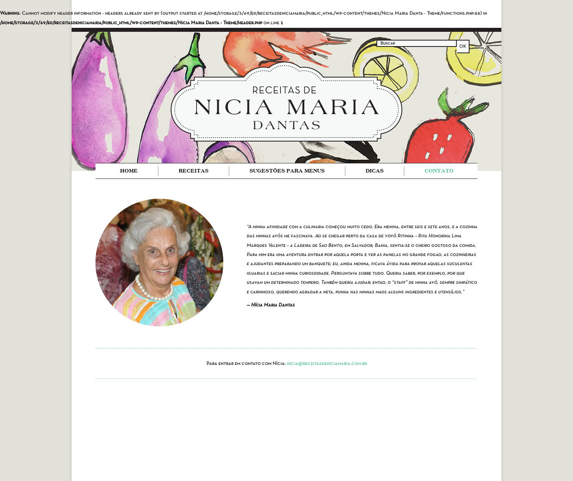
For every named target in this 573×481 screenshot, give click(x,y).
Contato (439, 171)
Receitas (194, 171)
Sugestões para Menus (287, 171)
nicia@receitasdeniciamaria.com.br (327, 363)
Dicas (375, 171)
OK (462, 46)
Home (129, 171)
